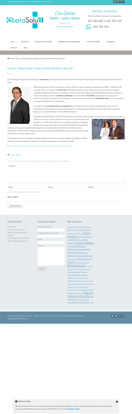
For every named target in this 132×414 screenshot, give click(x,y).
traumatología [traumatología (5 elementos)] (73, 302)
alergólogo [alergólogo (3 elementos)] (76, 227)
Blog (25, 47)
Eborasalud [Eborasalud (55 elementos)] (76, 265)
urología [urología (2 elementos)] (92, 302)
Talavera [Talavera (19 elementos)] (88, 292)
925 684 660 (95, 21)
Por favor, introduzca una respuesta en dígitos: (23, 192)
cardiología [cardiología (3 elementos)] (71, 233)
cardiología (13, 146)
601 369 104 (113, 21)
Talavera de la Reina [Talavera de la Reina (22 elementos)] (80, 296)
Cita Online (65, 13)
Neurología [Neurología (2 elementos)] (77, 284)
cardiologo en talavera (48, 146)
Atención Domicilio (93, 41)
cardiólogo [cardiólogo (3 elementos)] (79, 233)
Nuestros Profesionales (43, 41)
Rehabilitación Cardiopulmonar (69, 41)
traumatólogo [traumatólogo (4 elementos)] (84, 302)
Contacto (14, 47)
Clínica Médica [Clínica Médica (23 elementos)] (84, 243)
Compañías (110, 41)
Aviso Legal (11, 316)
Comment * (66, 174)
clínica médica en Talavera (63, 146)
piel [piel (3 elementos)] (80, 287)
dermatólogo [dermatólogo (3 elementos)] (71, 259)
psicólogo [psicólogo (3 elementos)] (78, 290)
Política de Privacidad (24, 316)
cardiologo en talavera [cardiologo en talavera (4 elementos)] (82, 230)
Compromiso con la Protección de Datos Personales (67, 316)
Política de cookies (73, 409)
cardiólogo (36, 146)
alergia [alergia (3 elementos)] (69, 227)
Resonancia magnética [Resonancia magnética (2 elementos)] (87, 290)
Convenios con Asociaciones (16, 2)
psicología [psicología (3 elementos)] (70, 290)
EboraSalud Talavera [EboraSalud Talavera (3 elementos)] (83, 269)
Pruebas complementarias (34, 2)
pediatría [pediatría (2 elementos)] (75, 287)
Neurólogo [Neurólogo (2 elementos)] (83, 284)
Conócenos (25, 41)
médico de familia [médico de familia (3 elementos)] (87, 281)
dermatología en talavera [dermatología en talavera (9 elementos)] (79, 255)
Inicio (12, 41)
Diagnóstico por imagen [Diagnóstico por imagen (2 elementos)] (82, 263)
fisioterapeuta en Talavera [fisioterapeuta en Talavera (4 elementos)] (77, 272)
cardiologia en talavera (25, 146)
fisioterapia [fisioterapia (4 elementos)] (71, 275)
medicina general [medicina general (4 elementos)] (73, 281)
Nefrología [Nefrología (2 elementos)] (70, 284)
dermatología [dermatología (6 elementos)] (82, 252)
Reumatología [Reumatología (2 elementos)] (71, 293)
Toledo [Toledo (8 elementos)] (70, 299)
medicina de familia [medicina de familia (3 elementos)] (81, 278)
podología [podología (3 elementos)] (85, 287)
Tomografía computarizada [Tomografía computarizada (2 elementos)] (81, 300)
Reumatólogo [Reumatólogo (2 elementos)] (79, 293)
